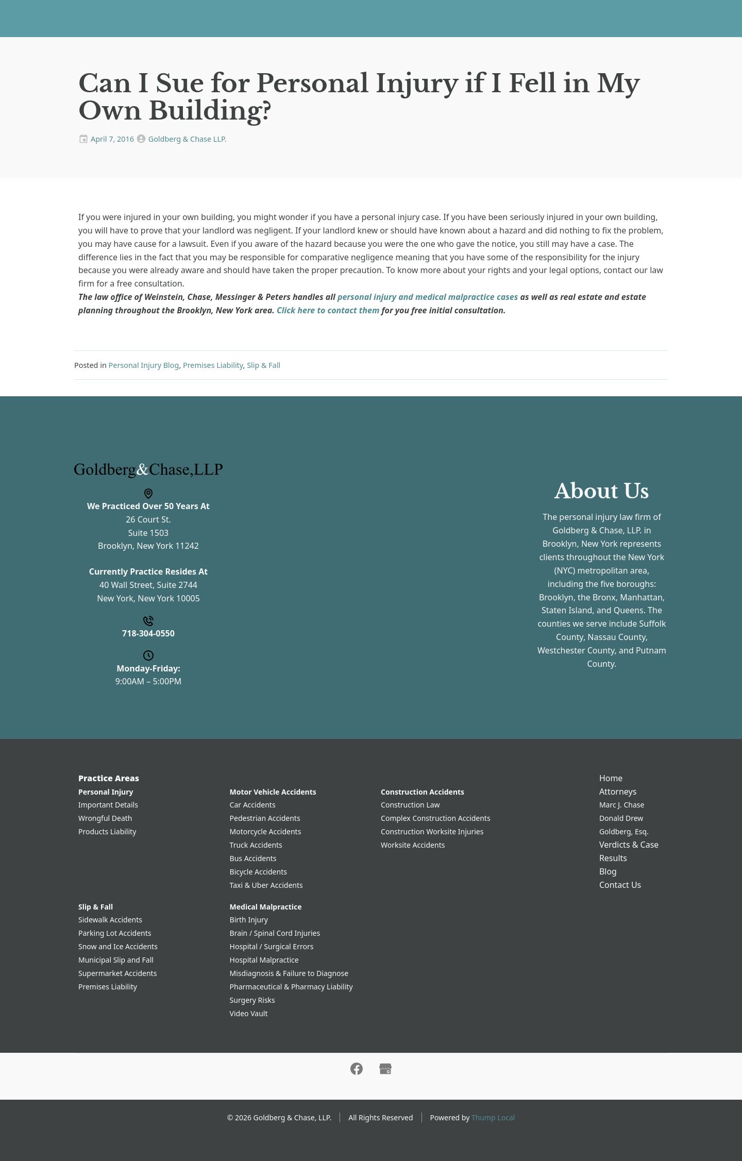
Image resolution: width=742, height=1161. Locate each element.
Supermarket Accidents (117, 973)
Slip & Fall (263, 365)
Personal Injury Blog (144, 365)
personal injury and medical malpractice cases (428, 296)
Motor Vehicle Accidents (273, 792)
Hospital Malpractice (264, 960)
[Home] (89, 18)
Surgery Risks (252, 1000)
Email (262, 552)
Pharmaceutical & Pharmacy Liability (291, 986)
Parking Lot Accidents (114, 933)
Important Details (108, 805)
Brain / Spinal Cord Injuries (275, 933)
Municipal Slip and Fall (116, 960)
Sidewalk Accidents (110, 919)
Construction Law (410, 805)
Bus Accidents (253, 858)
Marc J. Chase (622, 805)
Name (263, 465)
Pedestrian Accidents (265, 818)
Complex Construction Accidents (436, 818)
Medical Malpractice (266, 907)
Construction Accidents (422, 792)
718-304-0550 (691, 18)
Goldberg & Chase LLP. (187, 139)
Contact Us (514, 18)
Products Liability (107, 831)
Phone (263, 508)
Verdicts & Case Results (406, 18)
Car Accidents (253, 805)
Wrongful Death (105, 818)
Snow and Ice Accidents (118, 946)
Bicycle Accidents (258, 872)
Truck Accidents (256, 845)
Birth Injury (249, 919)
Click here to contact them (328, 310)
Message (268, 594)
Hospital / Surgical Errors (272, 946)
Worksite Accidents (413, 845)
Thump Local (493, 1117)
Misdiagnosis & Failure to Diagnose (289, 973)
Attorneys (320, 18)
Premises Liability (213, 365)
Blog (472, 18)
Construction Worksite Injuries (432, 831)
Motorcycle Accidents (265, 831)
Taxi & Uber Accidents (266, 885)
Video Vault (249, 1013)
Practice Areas (252, 18)
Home (200, 18)
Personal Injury (105, 792)
